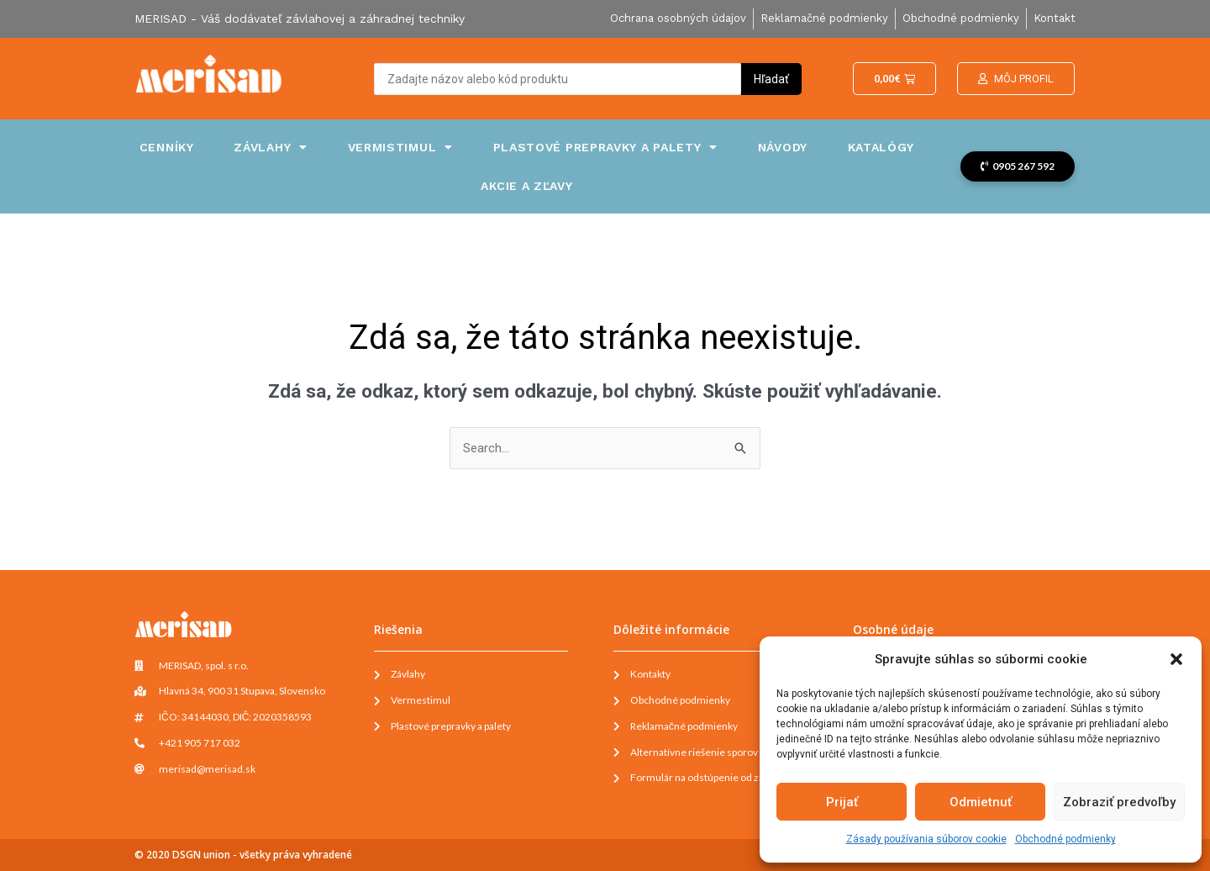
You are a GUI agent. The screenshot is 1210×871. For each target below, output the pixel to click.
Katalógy (881, 147)
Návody (783, 147)
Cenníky (166, 147)
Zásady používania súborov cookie (926, 839)
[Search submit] (771, 79)
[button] (1176, 659)
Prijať (842, 802)
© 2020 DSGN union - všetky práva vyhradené (243, 854)
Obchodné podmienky (1065, 839)
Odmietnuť (981, 802)
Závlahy (271, 147)
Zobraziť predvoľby (1119, 802)
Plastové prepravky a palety (605, 147)
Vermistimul (400, 147)
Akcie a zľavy (526, 186)
